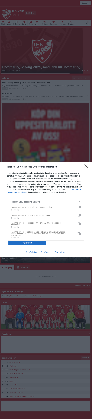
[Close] (86, 167)
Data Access (46, 252)
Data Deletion (31, 252)
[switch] (79, 207)
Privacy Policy (60, 252)
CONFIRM (27, 243)
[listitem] (46, 201)
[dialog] (46, 209)
